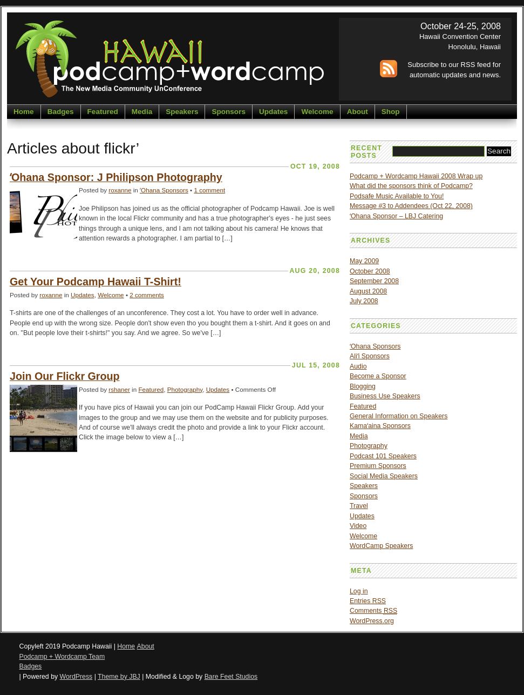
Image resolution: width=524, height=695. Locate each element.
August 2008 (368, 291)
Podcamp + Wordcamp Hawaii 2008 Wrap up (416, 176)
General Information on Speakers (398, 416)
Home (23, 112)
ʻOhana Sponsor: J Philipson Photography (116, 177)
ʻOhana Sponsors (164, 189)
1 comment (209, 189)
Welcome (317, 112)
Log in (359, 591)
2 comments (147, 294)
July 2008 (364, 301)
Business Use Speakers (385, 396)
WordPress (76, 676)
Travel (359, 506)
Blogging (363, 386)
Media (142, 112)
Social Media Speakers (384, 476)
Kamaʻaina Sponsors (380, 426)
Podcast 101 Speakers (383, 456)
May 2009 (364, 261)
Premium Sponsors (378, 466)
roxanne (119, 189)
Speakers (182, 112)
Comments (373, 610)
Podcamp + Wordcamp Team (62, 656)
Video (358, 526)
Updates (273, 112)
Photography (184, 389)
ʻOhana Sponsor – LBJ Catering (396, 216)
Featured (102, 112)
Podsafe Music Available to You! (397, 196)
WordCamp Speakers (381, 546)
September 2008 (374, 281)
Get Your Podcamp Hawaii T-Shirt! (95, 282)
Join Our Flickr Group (65, 376)
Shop (391, 112)
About (357, 112)
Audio (358, 366)
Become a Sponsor (378, 376)
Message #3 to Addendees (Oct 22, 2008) (411, 206)
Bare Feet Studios (231, 676)
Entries (368, 601)
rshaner (119, 389)
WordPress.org (372, 621)
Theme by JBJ (119, 676)
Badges (60, 112)
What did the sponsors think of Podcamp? (411, 186)
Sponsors (228, 112)
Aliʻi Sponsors (370, 356)
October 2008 (370, 271)
